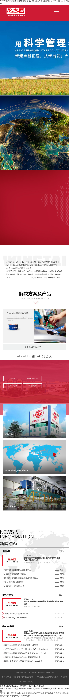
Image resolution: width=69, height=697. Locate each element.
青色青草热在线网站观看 (20, 696)
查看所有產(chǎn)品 (34, 347)
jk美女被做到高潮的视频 (27, 693)
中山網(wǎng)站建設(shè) (47, 677)
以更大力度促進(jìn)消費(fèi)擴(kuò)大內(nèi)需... (24, 661)
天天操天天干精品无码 (46, 693)
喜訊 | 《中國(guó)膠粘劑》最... (17, 614)
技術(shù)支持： (28, 677)
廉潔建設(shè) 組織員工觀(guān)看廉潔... (21, 578)
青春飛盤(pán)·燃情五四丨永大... (17, 570)
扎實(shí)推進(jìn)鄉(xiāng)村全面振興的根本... (23, 657)
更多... (61, 551)
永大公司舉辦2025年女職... (15, 574)
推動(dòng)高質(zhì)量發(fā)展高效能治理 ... (22, 645)
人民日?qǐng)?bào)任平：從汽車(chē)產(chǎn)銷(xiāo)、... (27, 649)
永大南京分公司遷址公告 (14, 586)
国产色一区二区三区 (8, 693)
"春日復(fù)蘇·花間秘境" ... (15, 582)
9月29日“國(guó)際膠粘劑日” (15, 618)
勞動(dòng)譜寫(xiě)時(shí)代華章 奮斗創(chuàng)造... (26, 653)
